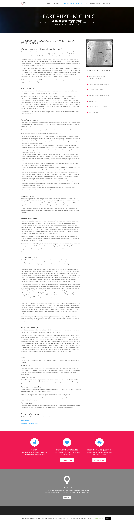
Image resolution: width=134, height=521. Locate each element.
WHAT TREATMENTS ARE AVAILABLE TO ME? (97, 77)
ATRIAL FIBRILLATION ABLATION (99, 84)
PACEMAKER (92, 101)
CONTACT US (106, 3)
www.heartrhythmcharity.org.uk (29, 423)
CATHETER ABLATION (96, 90)
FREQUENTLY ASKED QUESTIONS (99, 450)
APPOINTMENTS (95, 3)
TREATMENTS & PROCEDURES (71, 3)
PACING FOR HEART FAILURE (98, 107)
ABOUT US (49, 23)
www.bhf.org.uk (25, 420)
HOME (48, 3)
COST (92, 23)
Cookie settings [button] (98, 518)
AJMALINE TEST (94, 112)
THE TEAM (56, 3)
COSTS (86, 3)
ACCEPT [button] (108, 518)
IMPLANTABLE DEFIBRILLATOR (99, 95)
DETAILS (67, 497)
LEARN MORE (67, 460)
